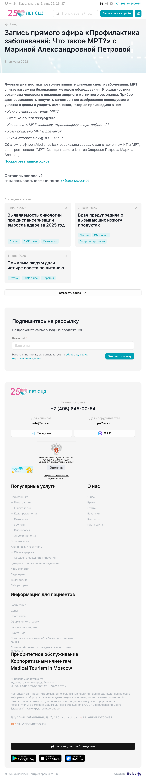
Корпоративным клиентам (41, 661)
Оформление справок (25, 621)
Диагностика (19, 579)
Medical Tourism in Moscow (41, 668)
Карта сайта (95, 524)
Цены (14, 610)
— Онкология (19, 519)
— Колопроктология (24, 513)
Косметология (20, 568)
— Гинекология (21, 508)
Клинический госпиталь (26, 546)
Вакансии (93, 513)
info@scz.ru (41, 423)
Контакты (93, 519)
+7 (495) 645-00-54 (128, 3)
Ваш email (19, 338)
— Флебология (20, 530)
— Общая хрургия (22, 552)
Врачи (91, 502)
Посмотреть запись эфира (27, 161)
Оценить (56, 467)
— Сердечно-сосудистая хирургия (33, 557)
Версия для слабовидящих (76, 746)
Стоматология (20, 541)
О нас (91, 497)
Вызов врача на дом (24, 627)
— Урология (18, 524)
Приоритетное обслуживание (44, 654)
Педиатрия (18, 574)
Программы (18, 616)
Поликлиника (19, 497)
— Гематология (21, 502)
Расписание (18, 605)
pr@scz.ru (104, 423)
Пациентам (18, 632)
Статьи (91, 508)
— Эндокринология (23, 535)
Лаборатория (19, 585)
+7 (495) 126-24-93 (75, 181)
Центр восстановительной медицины (35, 563)
